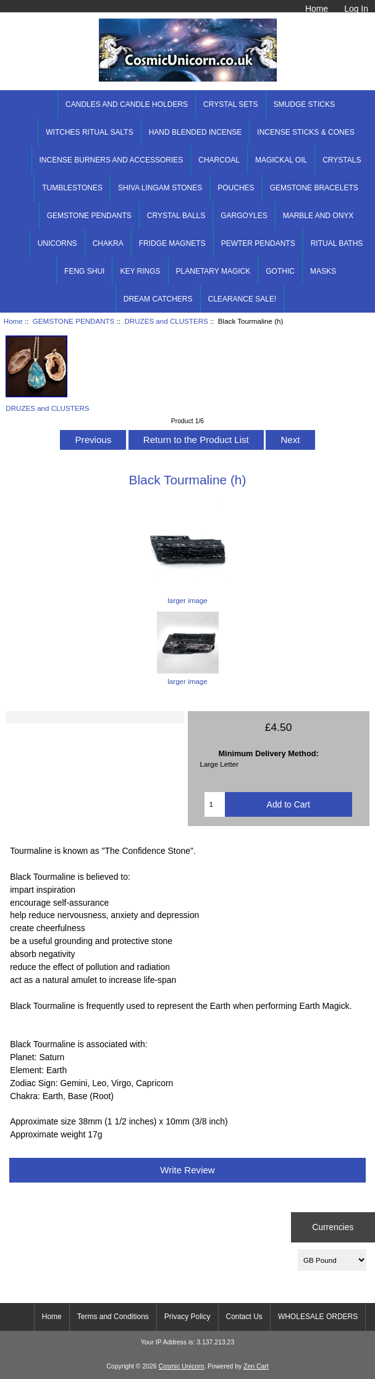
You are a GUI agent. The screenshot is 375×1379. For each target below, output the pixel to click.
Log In (356, 9)
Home (316, 9)
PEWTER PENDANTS (258, 243)
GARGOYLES (244, 215)
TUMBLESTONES (72, 187)
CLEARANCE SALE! (242, 299)
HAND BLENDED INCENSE (195, 132)
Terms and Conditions (113, 1316)
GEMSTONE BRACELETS (314, 187)
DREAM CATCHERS (158, 299)
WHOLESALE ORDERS (318, 1316)
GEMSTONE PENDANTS (74, 321)
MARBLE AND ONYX (318, 215)
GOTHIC (280, 271)
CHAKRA (108, 243)
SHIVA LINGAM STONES (160, 187)
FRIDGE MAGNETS (172, 243)
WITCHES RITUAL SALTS (89, 132)
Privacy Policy (187, 1316)
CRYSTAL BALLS (176, 215)
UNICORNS (57, 243)
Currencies (332, 1227)
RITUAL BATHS (337, 243)
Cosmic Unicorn (181, 1366)
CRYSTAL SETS (230, 104)
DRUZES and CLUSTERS (166, 321)
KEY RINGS (140, 271)
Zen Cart (256, 1366)
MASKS (323, 271)
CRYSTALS (341, 160)
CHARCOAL (219, 160)
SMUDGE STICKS (304, 104)
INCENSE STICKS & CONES (305, 132)
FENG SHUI (84, 271)
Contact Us (244, 1316)
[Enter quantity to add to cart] (214, 804)
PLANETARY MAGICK (213, 271)
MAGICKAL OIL (281, 160)
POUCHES (235, 187)
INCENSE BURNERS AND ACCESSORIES (111, 160)
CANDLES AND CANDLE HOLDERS (126, 104)
